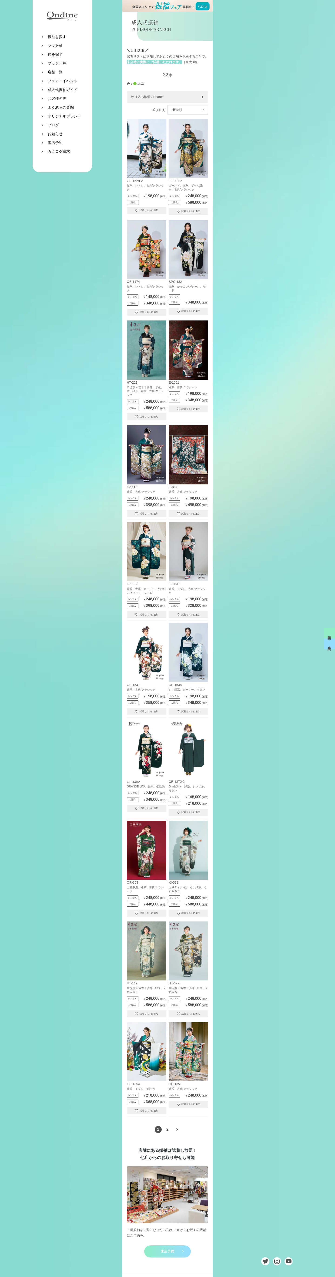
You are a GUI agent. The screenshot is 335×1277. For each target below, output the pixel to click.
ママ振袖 (55, 46)
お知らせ (55, 134)
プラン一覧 (57, 63)
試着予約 (330, 633)
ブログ (53, 125)
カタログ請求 (59, 152)
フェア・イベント (62, 81)
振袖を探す (57, 37)
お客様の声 (57, 99)
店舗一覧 (55, 72)
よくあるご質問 (61, 107)
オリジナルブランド (64, 116)
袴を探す (55, 54)
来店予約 (55, 143)
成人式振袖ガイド (62, 90)
